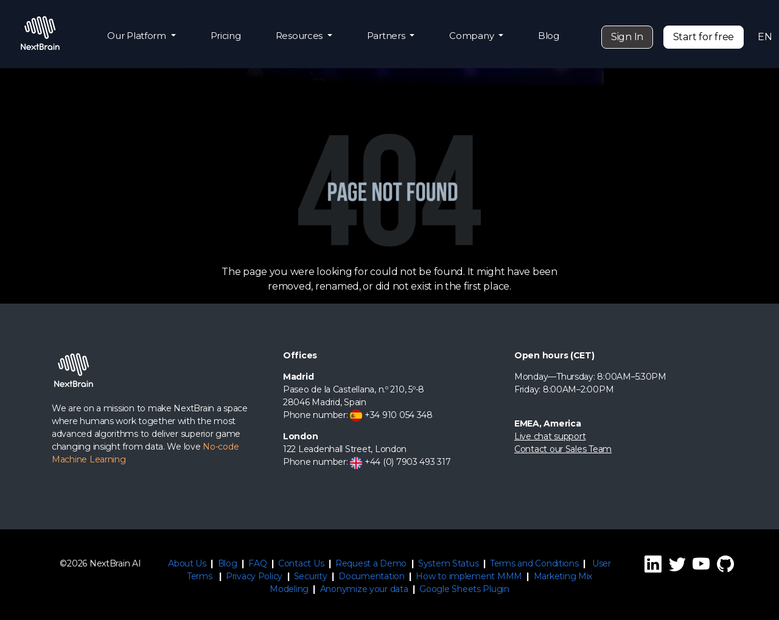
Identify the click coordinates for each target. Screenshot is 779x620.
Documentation (371, 576)
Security (310, 576)
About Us (187, 563)
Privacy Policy (254, 576)
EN (761, 37)
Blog (548, 35)
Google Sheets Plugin (464, 588)
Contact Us (301, 563)
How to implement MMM (469, 576)
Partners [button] (387, 35)
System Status (448, 563)
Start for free (703, 37)
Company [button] (472, 35)
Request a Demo (371, 563)
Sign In (627, 37)
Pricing (226, 35)
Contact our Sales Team (563, 449)
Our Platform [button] (138, 35)
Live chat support (549, 436)
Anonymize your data (364, 588)
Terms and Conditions (534, 563)
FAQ (257, 563)
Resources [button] (300, 35)
